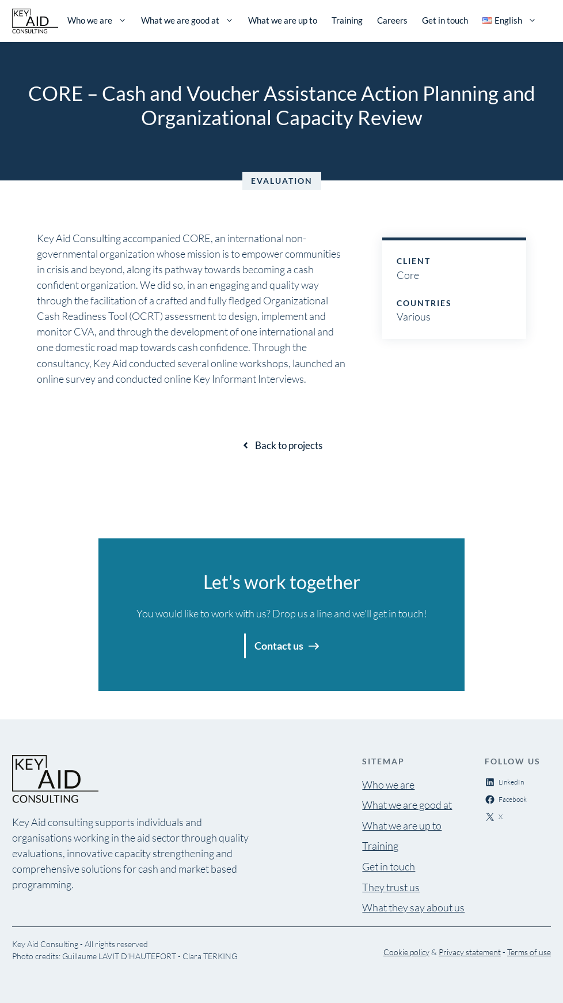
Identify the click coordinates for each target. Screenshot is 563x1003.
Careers (392, 20)
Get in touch (445, 20)
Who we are (97, 20)
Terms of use (529, 952)
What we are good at (187, 20)
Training (347, 20)
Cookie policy (406, 952)
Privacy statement (470, 952)
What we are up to (282, 20)
